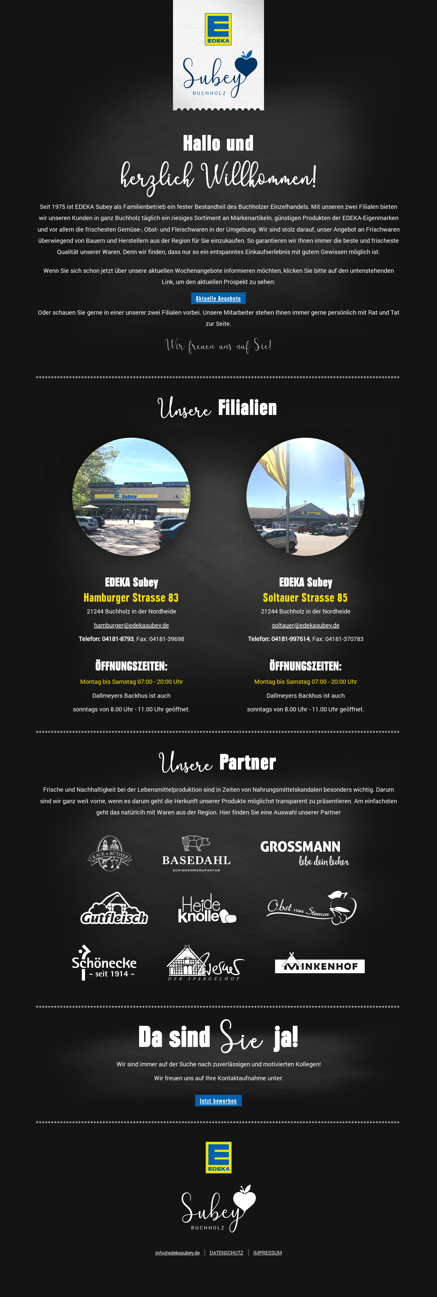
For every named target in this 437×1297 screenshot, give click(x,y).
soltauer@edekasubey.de (306, 625)
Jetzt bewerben (218, 1101)
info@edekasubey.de (177, 1252)
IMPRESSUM (267, 1252)
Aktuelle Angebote (218, 298)
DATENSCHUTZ (226, 1252)
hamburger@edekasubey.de (131, 625)
